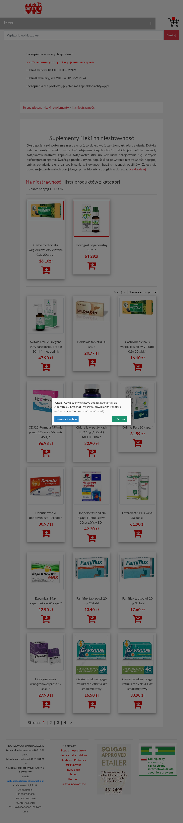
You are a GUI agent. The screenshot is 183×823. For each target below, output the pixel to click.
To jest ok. (119, 419)
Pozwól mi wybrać (67, 419)
